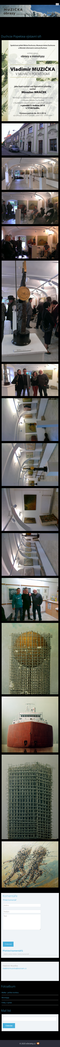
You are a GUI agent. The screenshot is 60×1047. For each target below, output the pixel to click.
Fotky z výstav (7, 1002)
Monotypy (5, 997)
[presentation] (19, 935)
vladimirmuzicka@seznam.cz (15, 968)
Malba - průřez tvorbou (10, 992)
